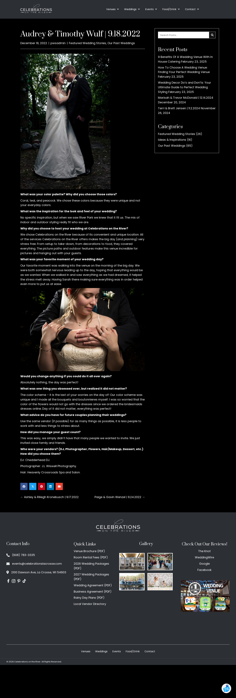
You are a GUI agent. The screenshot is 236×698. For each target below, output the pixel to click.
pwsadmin (58, 43)
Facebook (204, 570)
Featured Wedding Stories (87, 43)
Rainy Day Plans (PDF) (89, 598)
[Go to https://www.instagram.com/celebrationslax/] (13, 581)
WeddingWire (204, 557)
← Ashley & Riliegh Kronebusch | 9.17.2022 (49, 497)
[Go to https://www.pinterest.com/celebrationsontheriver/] (19, 581)
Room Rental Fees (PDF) (91, 557)
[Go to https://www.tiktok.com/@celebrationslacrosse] (24, 581)
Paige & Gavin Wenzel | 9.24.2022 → (120, 497)
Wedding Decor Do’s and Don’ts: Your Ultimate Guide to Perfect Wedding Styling (184, 87)
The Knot (204, 551)
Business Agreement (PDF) (93, 592)
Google (204, 564)
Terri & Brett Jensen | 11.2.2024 (179, 108)
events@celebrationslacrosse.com (37, 564)
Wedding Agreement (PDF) (93, 585)
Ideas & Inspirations (172, 140)
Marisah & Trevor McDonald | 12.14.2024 (185, 98)
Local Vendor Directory (90, 604)
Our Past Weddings (121, 43)
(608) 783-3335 (23, 555)
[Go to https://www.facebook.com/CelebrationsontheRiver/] (8, 581)
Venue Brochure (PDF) (89, 551)
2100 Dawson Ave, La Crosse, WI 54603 (38, 572)
